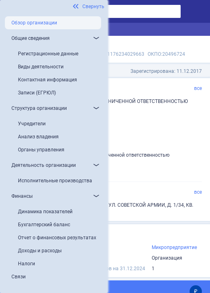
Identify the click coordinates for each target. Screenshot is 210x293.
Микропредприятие (174, 247)
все (198, 88)
